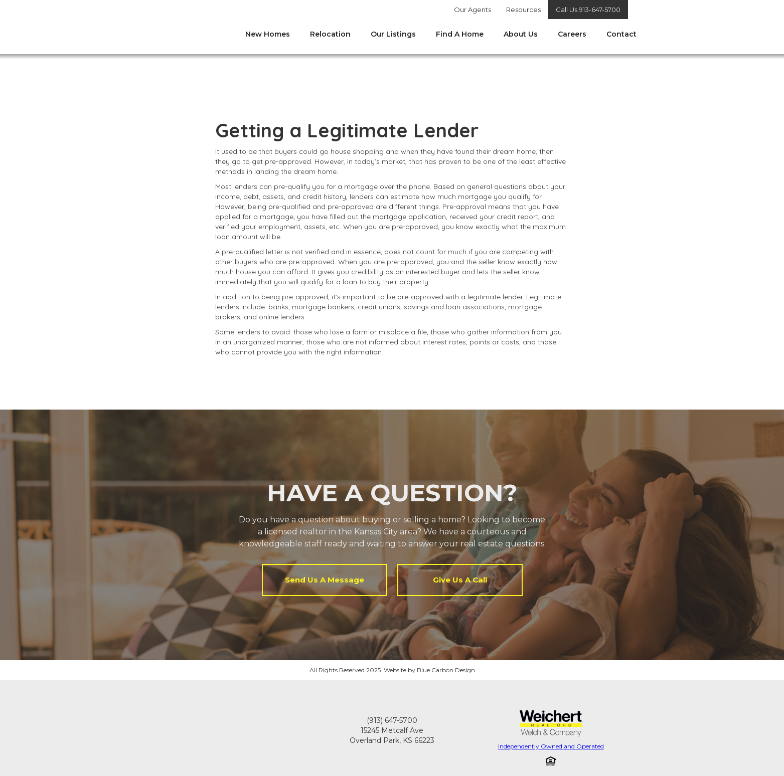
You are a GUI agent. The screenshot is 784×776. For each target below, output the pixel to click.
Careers (572, 34)
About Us (521, 34)
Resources (523, 10)
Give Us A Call (460, 580)
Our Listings (393, 34)
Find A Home (460, 34)
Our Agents (472, 10)
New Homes (267, 34)
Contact (621, 34)
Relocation (330, 34)
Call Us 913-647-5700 (588, 10)
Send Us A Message (324, 580)
